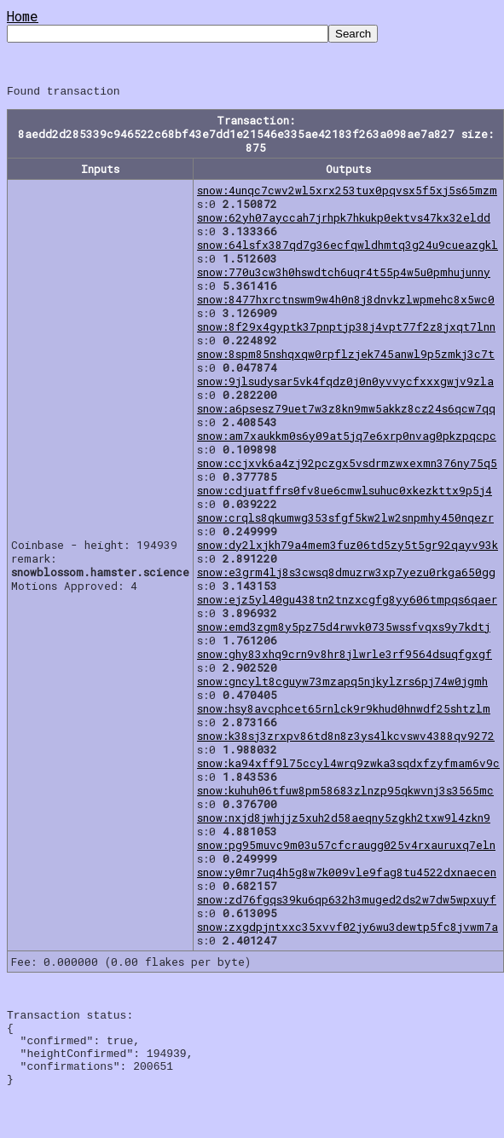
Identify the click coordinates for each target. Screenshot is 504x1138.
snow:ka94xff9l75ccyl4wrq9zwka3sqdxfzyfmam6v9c (348, 765)
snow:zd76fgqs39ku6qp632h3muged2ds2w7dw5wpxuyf (346, 902)
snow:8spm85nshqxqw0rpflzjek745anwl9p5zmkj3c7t (346, 356)
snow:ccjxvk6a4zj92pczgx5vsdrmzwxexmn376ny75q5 (347, 465)
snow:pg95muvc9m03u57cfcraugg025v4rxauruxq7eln (346, 847)
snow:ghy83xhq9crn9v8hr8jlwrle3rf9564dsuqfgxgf (344, 656)
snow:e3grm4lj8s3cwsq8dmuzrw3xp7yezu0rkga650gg (346, 574)
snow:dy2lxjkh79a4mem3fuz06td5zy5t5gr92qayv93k (347, 547)
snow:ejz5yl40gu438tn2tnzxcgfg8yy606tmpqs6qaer (347, 602)
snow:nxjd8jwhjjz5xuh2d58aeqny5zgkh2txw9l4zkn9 (343, 820)
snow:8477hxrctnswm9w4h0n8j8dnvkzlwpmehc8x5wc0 (346, 302)
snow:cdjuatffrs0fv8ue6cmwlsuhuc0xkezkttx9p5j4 (344, 493)
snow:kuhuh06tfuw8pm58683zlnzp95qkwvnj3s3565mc (345, 793)
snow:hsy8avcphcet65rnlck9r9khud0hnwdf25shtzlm (343, 711)
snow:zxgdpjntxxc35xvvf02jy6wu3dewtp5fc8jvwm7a (347, 929)
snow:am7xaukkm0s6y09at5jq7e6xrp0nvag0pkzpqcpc (346, 438)
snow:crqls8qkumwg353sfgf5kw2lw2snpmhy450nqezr (345, 520)
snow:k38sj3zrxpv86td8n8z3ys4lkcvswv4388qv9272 (346, 738)
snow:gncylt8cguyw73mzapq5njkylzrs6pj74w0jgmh (342, 683)
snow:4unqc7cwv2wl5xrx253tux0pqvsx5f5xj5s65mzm (347, 192)
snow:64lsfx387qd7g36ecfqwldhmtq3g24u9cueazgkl (347, 247)
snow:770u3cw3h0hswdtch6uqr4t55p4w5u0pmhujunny (343, 274)
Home (22, 16)
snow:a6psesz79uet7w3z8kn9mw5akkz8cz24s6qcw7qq (346, 411)
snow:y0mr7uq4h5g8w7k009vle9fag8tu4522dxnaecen (346, 874)
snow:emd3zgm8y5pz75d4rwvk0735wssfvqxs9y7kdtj (343, 629)
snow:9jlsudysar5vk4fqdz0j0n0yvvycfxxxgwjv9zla (345, 383)
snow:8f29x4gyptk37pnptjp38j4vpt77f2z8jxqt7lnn (346, 329)
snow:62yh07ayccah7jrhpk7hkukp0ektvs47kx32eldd (343, 220)
